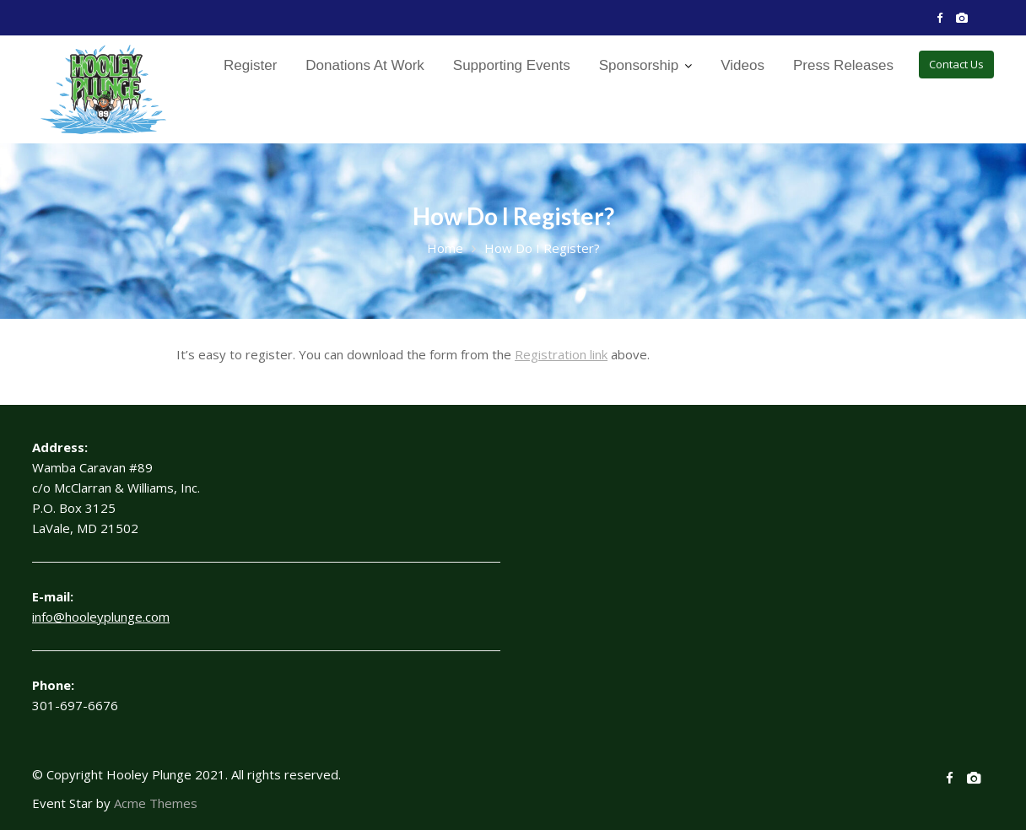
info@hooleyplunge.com (101, 616)
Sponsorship (639, 65)
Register (250, 65)
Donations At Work (364, 65)
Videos (742, 65)
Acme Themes (155, 803)
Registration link (561, 354)
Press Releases (843, 65)
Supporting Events (511, 65)
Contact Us (956, 64)
